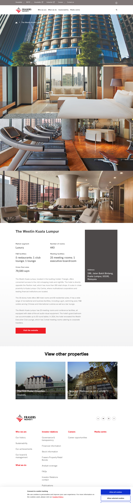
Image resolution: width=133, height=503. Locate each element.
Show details (109, 499)
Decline (115, 490)
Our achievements (24, 449)
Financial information (51, 446)
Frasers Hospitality (16, 23)
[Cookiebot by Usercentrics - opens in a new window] (13, 498)
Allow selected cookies (115, 483)
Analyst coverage (49, 466)
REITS (28, 2)
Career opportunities (77, 438)
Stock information (50, 452)
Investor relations (50, 432)
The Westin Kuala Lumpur (31, 22)
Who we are (21, 432)
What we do (21, 465)
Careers (60, 2)
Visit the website (30, 330)
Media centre (100, 432)
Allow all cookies (115, 477)
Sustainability (21, 444)
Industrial (49, 2)
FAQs (44, 472)
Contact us (70, 2)
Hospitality (19, 2)
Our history (21, 438)
